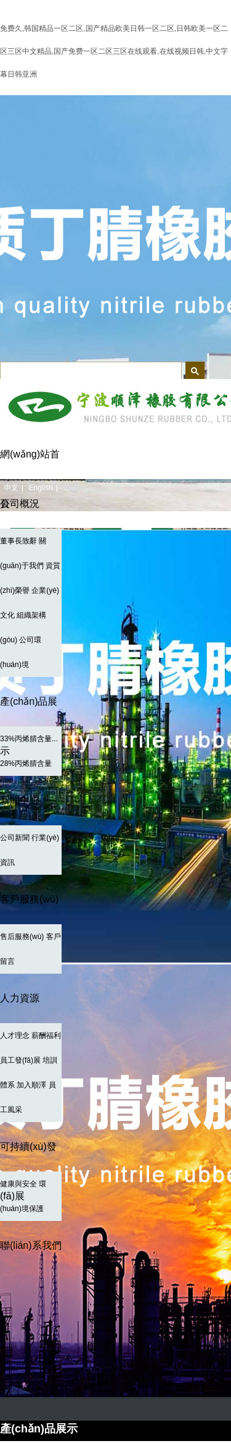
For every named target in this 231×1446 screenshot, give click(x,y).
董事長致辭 (18, 541)
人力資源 (19, 998)
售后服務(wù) (22, 936)
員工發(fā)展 (20, 1060)
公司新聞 (15, 837)
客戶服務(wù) (29, 899)
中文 (11, 487)
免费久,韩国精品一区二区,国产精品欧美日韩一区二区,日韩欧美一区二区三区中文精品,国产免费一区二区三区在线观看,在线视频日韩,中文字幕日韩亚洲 (114, 51)
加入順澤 (31, 1085)
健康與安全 (18, 1184)
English (40, 487)
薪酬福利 (46, 1035)
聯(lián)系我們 (31, 1245)
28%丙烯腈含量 (26, 763)
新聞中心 (19, 800)
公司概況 (19, 503)
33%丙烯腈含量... (29, 738)
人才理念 (15, 1035)
